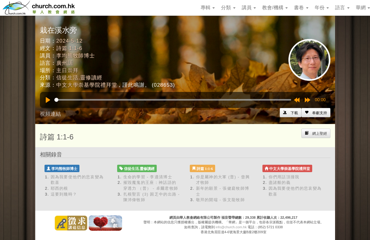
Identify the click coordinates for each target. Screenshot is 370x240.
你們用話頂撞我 (284, 177)
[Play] (48, 100)
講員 (249, 7)
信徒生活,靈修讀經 (79, 78)
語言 (342, 7)
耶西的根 (59, 188)
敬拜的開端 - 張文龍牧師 (220, 199)
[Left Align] (315, 112)
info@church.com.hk (231, 227)
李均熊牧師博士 (75, 56)
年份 (322, 7)
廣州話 (64, 63)
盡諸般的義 (280, 182)
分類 (228, 7)
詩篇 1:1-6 (69, 48)
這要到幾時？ (64, 194)
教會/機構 (275, 7)
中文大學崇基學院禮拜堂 (86, 85)
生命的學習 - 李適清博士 (147, 177)
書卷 (301, 7)
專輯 (208, 7)
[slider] (172, 100)
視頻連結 (50, 114)
